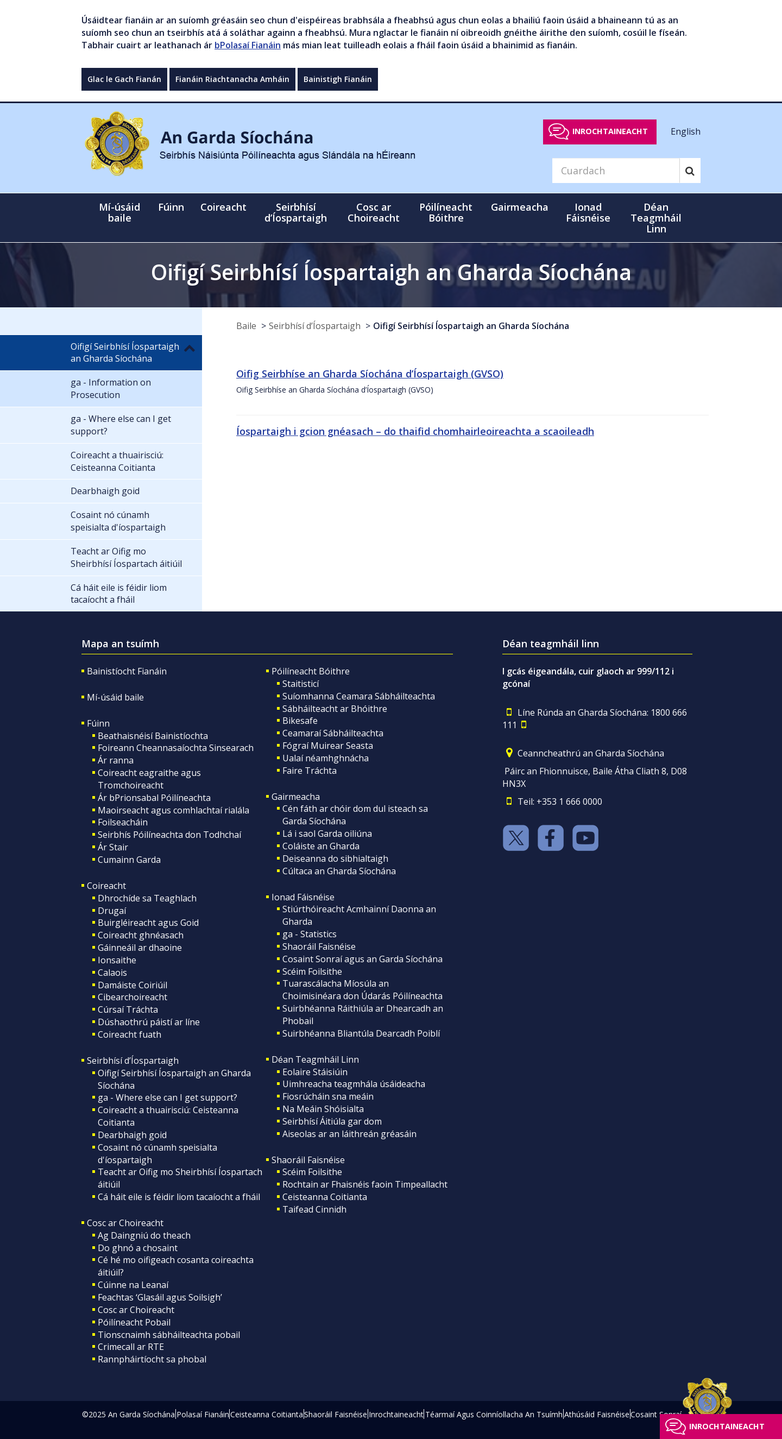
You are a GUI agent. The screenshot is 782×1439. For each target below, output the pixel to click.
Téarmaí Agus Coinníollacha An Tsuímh (494, 1414)
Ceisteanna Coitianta (324, 1197)
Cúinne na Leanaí (133, 1285)
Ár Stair (113, 847)
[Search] (615, 170)
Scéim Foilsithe (312, 971)
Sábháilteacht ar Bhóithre (334, 709)
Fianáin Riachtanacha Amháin (232, 79)
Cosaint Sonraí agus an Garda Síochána (362, 959)
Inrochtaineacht (610, 131)
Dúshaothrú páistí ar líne (149, 1022)
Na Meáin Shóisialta (323, 1109)
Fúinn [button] (171, 206)
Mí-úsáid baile (119, 212)
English (686, 131)
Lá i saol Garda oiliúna (327, 834)
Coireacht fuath (129, 1034)
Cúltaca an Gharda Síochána (339, 871)
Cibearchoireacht (132, 997)
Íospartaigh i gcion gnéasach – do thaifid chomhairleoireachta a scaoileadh (415, 431)
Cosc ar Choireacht (125, 1223)
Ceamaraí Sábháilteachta (332, 733)
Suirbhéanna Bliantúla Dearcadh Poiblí (361, 1033)
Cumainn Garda (129, 860)
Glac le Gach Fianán (124, 79)
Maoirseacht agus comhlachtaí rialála (173, 810)
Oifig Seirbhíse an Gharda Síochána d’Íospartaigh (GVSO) (369, 373)
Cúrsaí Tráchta (128, 1009)
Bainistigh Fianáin (338, 79)
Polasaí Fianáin (202, 1414)
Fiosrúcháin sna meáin (328, 1096)
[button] (189, 348)
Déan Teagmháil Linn (315, 1059)
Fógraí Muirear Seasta (327, 746)
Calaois (112, 973)
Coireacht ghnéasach (141, 935)
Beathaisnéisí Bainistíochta (153, 736)
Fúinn (98, 723)
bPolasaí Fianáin (248, 45)
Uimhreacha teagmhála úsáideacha (353, 1084)
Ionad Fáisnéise (303, 897)
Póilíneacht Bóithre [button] (445, 212)
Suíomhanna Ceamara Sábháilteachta (358, 696)
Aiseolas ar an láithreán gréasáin (349, 1134)
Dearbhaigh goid (132, 1135)
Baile (246, 326)
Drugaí (112, 911)
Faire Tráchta (309, 771)
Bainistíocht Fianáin (127, 671)
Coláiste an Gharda (321, 846)
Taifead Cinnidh (314, 1209)
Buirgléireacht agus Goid (148, 923)
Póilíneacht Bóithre (311, 671)
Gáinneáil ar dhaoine (140, 948)
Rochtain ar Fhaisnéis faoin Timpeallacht (364, 1184)
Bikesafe (300, 721)
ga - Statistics (309, 934)
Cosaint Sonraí (656, 1414)
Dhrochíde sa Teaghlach (147, 898)
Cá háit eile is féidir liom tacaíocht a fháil (179, 1197)
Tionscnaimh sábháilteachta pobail (169, 1335)
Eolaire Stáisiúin (315, 1072)
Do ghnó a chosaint (138, 1248)
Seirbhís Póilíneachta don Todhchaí (169, 835)
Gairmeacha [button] (519, 206)
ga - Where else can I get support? (167, 1097)
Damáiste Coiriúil (132, 985)
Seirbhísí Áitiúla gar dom (332, 1121)
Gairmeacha (296, 797)
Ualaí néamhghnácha (325, 758)
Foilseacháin (123, 822)
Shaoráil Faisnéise (319, 946)
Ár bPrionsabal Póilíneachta (154, 798)
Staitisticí (300, 684)
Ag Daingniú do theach (144, 1235)
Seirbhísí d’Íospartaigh (315, 326)
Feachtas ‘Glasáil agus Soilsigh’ (160, 1297)
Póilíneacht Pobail (134, 1322)
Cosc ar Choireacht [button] (374, 212)
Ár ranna (116, 760)
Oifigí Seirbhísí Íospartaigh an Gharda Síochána (471, 326)
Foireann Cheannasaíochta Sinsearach (176, 748)
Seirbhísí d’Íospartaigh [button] (295, 212)
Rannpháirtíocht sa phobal (152, 1359)
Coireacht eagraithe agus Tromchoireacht (149, 779)
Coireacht (106, 886)
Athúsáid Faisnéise (596, 1414)
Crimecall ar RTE (131, 1347)
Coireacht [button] (223, 206)
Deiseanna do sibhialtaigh (335, 858)
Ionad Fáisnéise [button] (588, 212)
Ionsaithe (117, 960)
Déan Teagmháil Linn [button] (656, 217)
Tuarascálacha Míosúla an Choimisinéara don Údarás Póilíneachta (362, 989)
